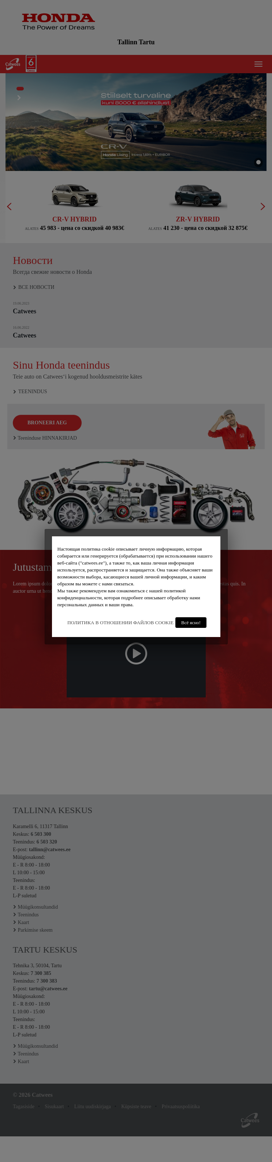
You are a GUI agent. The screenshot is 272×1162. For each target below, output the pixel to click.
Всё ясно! (191, 622)
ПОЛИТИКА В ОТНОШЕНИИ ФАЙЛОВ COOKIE (120, 622)
